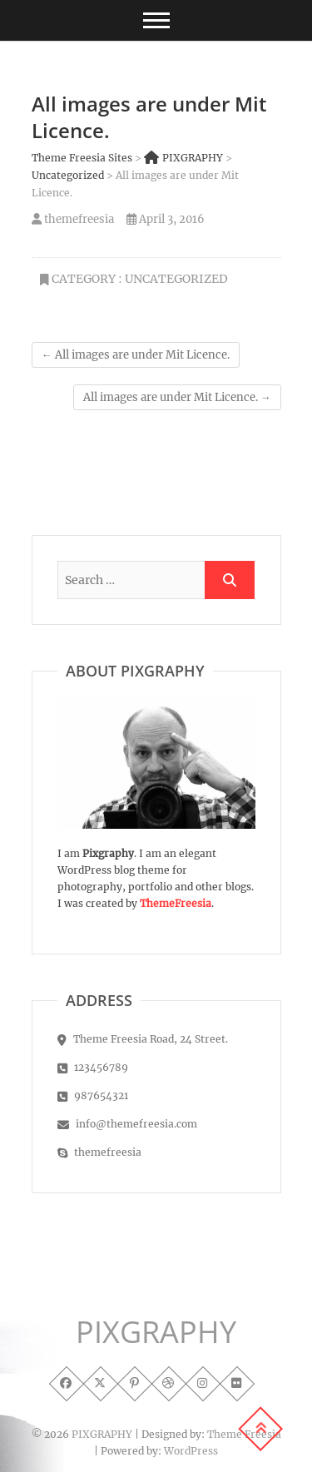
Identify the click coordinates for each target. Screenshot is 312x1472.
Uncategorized (176, 278)
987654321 (92, 1095)
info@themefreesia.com (127, 1124)
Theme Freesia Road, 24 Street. (142, 1039)
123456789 (92, 1067)
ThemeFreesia (175, 903)
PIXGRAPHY (156, 1332)
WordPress (191, 1451)
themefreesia (73, 219)
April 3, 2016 (165, 219)
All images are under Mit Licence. (136, 355)
